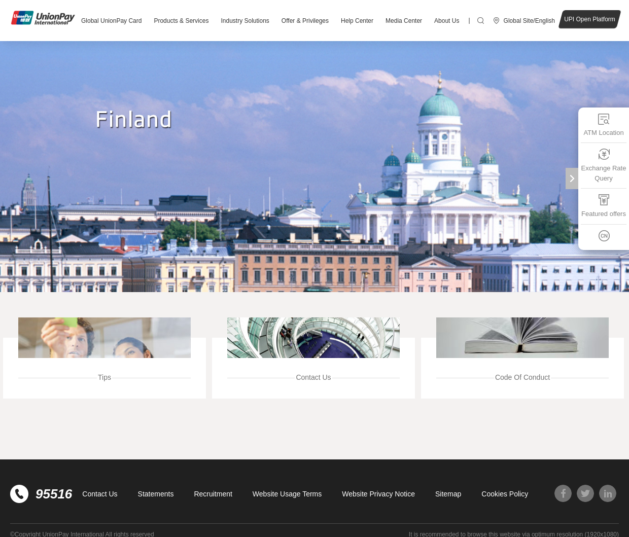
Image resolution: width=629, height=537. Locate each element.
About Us (446, 20)
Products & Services (181, 20)
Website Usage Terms (287, 494)
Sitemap (448, 494)
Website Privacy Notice (378, 494)
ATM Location (603, 124)
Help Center (357, 20)
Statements (156, 494)
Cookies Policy (504, 494)
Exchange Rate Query (603, 165)
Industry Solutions (245, 20)
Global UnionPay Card (111, 20)
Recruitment (213, 494)
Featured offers (603, 206)
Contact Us (99, 494)
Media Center (404, 20)
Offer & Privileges (305, 20)
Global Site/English (529, 20)
